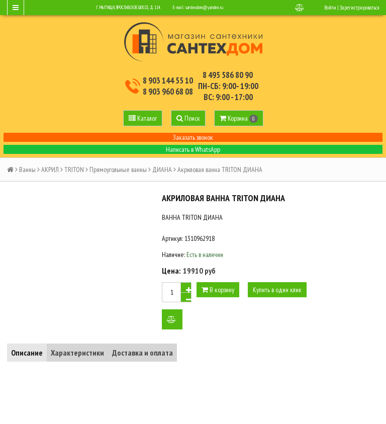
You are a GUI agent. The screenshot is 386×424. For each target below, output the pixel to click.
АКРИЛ (50, 169)
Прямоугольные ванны (118, 169)
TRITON (74, 169)
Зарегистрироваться (359, 7)
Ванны (27, 169)
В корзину (218, 289)
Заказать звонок (193, 137)
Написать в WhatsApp (193, 149)
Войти (330, 7)
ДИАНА (162, 169)
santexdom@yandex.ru (204, 7)
